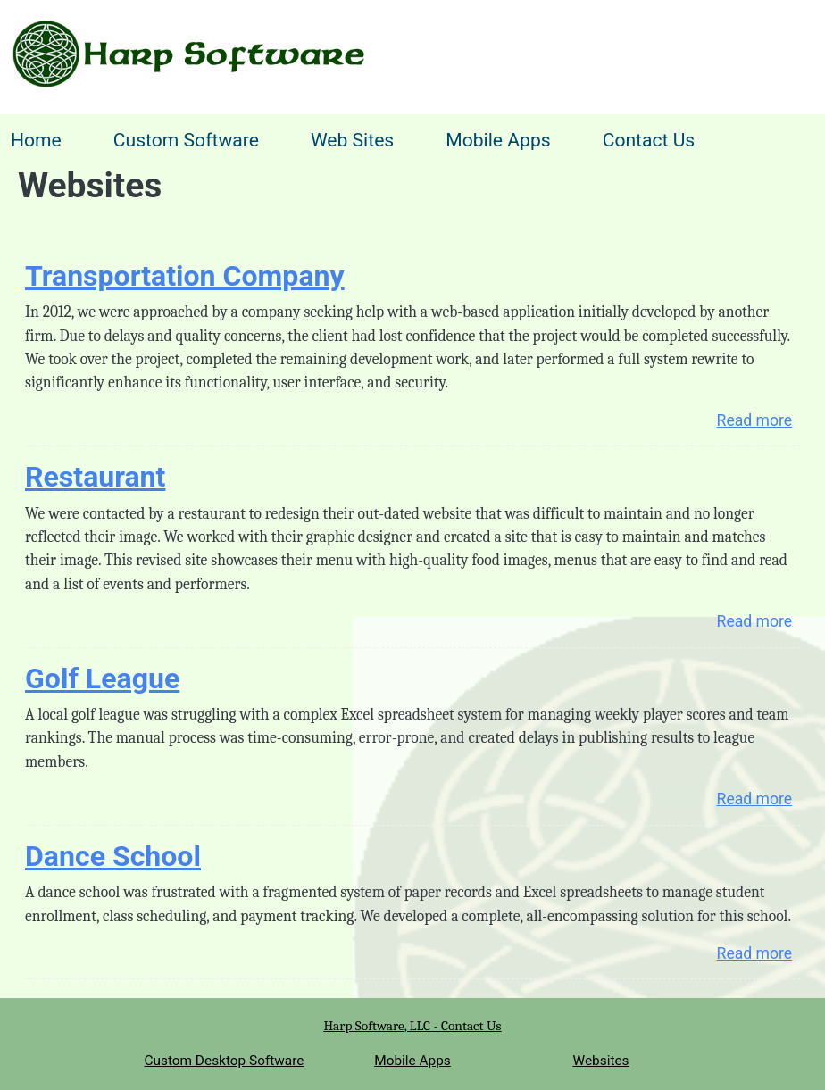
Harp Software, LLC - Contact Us (412, 1026)
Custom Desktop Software (224, 1061)
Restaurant (95, 477)
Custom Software (186, 139)
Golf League (102, 678)
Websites (601, 1061)
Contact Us (649, 139)
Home (36, 139)
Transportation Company (185, 276)
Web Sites (352, 139)
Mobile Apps (498, 139)
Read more (755, 420)
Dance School (113, 856)
